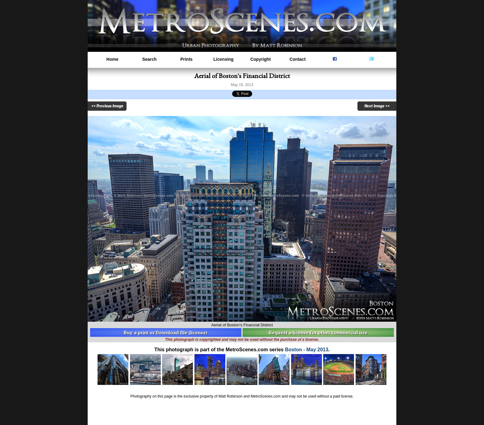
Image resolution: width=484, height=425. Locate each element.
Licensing (223, 59)
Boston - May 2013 (306, 349)
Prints (186, 59)
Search (149, 59)
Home (112, 59)
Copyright (260, 59)
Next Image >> (377, 106)
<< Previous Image (107, 106)
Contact (298, 59)
